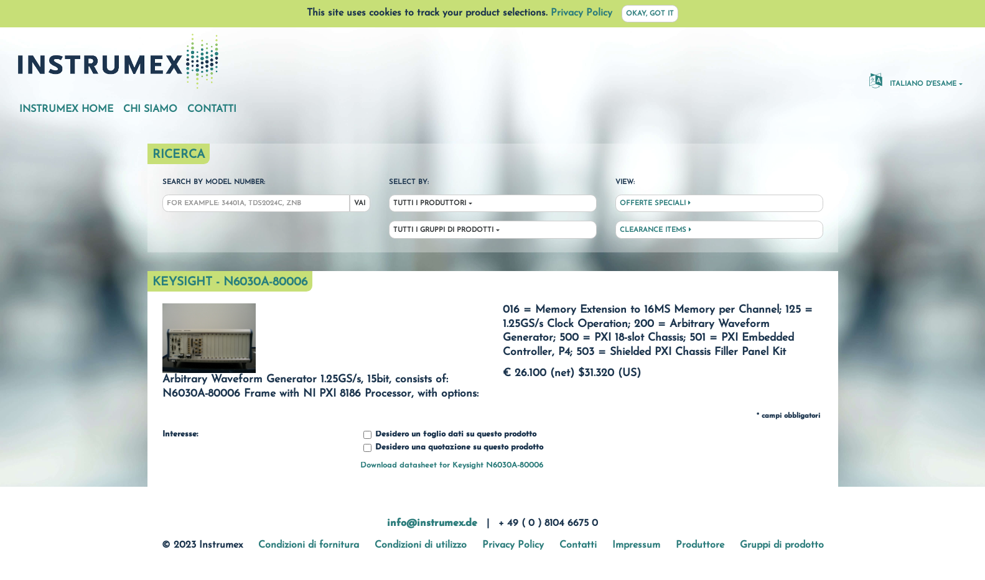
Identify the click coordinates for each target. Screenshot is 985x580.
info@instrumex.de (432, 523)
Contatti (211, 109)
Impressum (636, 545)
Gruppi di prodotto (782, 545)
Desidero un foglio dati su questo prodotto (449, 435)
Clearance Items (655, 230)
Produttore (700, 545)
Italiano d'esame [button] (912, 80)
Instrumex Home (66, 109)
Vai (359, 203)
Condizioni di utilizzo (421, 545)
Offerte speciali (655, 203)
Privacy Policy (581, 13)
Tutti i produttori (429, 203)
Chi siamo (150, 109)
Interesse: (180, 434)
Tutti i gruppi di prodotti (443, 230)
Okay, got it (650, 14)
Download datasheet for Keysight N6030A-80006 (451, 465)
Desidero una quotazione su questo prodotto (453, 448)
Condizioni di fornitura (308, 545)
